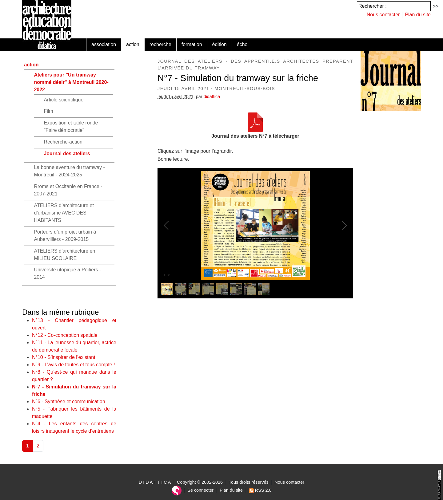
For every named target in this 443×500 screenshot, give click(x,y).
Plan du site (418, 14)
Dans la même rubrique (60, 312)
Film (48, 111)
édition (219, 44)
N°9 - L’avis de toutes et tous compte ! (73, 364)
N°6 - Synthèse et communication (68, 401)
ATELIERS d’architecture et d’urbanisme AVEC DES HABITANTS (64, 213)
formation (192, 44)
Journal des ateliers (67, 153)
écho (242, 44)
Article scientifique (63, 99)
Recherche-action (63, 141)
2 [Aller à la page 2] (38, 445)
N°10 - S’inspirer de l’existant (63, 357)
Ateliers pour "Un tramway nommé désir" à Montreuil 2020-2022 (71, 82)
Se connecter (200, 490)
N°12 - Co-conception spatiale (65, 335)
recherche (160, 44)
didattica (212, 96)
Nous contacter (383, 14)
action (132, 44)
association (103, 44)
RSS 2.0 (260, 490)
